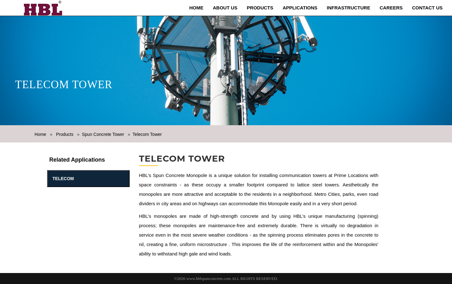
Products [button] (260, 7)
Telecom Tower (147, 134)
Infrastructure (348, 7)
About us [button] (225, 7)
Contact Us (427, 7)
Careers (390, 7)
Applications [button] (300, 7)
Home (196, 7)
